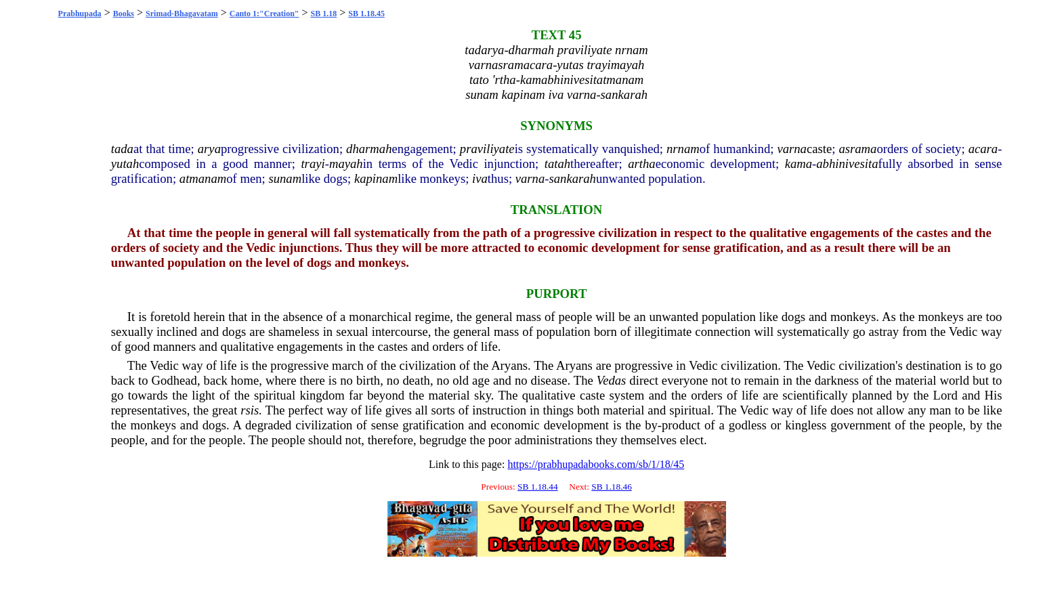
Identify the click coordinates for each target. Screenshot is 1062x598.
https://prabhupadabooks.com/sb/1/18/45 (595, 464)
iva (480, 178)
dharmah (368, 149)
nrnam (683, 149)
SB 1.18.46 (611, 487)
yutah (125, 163)
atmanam (202, 178)
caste (819, 149)
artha (641, 163)
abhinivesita (847, 163)
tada (122, 149)
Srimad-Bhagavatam (182, 13)
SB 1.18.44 (537, 487)
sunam (284, 178)
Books (123, 13)
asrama (857, 149)
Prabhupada (80, 13)
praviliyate (487, 149)
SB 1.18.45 (366, 13)
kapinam (376, 178)
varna (792, 149)
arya (209, 149)
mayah (346, 163)
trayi (312, 163)
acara (983, 149)
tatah (557, 163)
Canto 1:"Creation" (264, 13)
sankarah (572, 178)
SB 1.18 (324, 13)
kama (798, 163)
